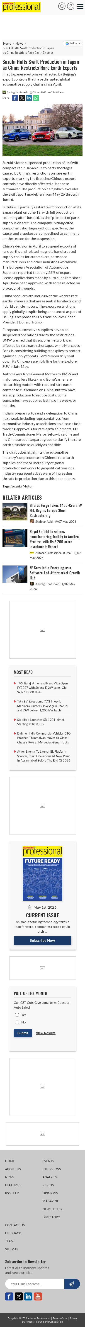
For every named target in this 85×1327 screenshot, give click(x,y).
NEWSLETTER (53, 1209)
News (19, 43)
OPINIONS (50, 1193)
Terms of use (60, 1318)
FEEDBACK (13, 1233)
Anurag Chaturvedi (45, 584)
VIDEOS (48, 1185)
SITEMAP (11, 1249)
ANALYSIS (50, 1177)
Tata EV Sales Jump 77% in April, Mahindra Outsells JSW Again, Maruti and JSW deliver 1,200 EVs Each (42, 706)
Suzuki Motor (22, 486)
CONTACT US (15, 1225)
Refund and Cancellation (49, 1321)
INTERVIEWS (52, 1169)
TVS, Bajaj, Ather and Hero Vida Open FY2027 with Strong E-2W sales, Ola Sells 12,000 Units (42, 687)
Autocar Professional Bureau (51, 553)
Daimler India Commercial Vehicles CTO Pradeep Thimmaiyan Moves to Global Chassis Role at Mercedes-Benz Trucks (43, 738)
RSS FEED (12, 1193)
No (23, 1022)
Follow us (72, 43)
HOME (10, 1161)
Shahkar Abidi (42, 521)
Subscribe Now (42, 940)
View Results (46, 1033)
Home (7, 43)
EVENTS (48, 1161)
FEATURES (12, 1185)
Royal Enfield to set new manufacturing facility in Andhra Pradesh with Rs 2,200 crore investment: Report (54, 539)
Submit (22, 1033)
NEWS (9, 1177)
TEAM (9, 1241)
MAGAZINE (51, 1201)
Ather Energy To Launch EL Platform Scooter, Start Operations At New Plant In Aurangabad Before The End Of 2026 (43, 756)
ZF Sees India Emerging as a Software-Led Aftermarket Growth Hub (55, 572)
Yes (24, 1015)
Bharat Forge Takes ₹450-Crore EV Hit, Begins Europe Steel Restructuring (56, 510)
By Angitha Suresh (15, 92)
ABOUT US (13, 1169)
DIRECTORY (51, 1217)
